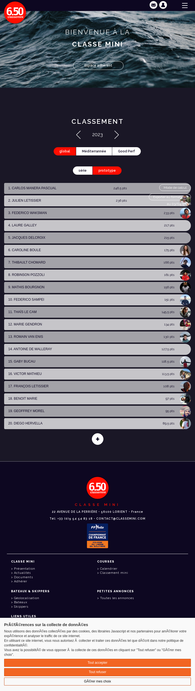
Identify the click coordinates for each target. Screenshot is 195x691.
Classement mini (114, 573)
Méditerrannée (94, 151)
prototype (107, 170)
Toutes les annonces (117, 598)
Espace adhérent (98, 65)
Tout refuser (97, 672)
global (64, 151)
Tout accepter (97, 663)
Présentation (24, 569)
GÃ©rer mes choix (97, 681)
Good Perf (126, 151)
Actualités (22, 573)
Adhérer (20, 581)
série (83, 170)
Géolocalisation (26, 598)
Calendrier (108, 569)
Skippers (21, 606)
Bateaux (20, 602)
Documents (23, 577)
